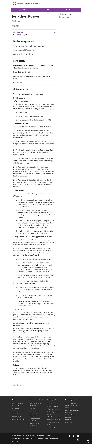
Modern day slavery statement (53, 438)
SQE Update (15, 411)
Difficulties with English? (18, 438)
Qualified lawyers (70, 415)
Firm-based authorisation (34, 415)
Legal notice (15, 441)
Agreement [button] (33, 33)
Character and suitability (69, 419)
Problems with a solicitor (52, 416)
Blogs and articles (17, 414)
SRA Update (15, 408)
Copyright (28, 435)
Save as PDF (64, 17)
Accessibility (40, 435)
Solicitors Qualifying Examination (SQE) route (71, 405)
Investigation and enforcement (35, 424)
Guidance (32, 408)
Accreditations (39, 438)
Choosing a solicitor (53, 409)
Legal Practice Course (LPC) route (72, 411)
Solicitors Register (53, 406)
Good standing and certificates (35, 419)
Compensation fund (53, 419)
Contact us (48, 435)
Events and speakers (18, 419)
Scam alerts (51, 427)
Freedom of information (18, 435)
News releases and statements (17, 404)
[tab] (34, 34)
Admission (68, 422)
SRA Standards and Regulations (36, 404)
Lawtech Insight (16, 417)
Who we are (51, 403)
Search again (17, 385)
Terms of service (30, 438)
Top (88, 441)
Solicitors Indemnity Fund (53, 423)
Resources (33, 411)
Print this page (65, 14)
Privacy (34, 435)
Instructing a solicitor (54, 412)
